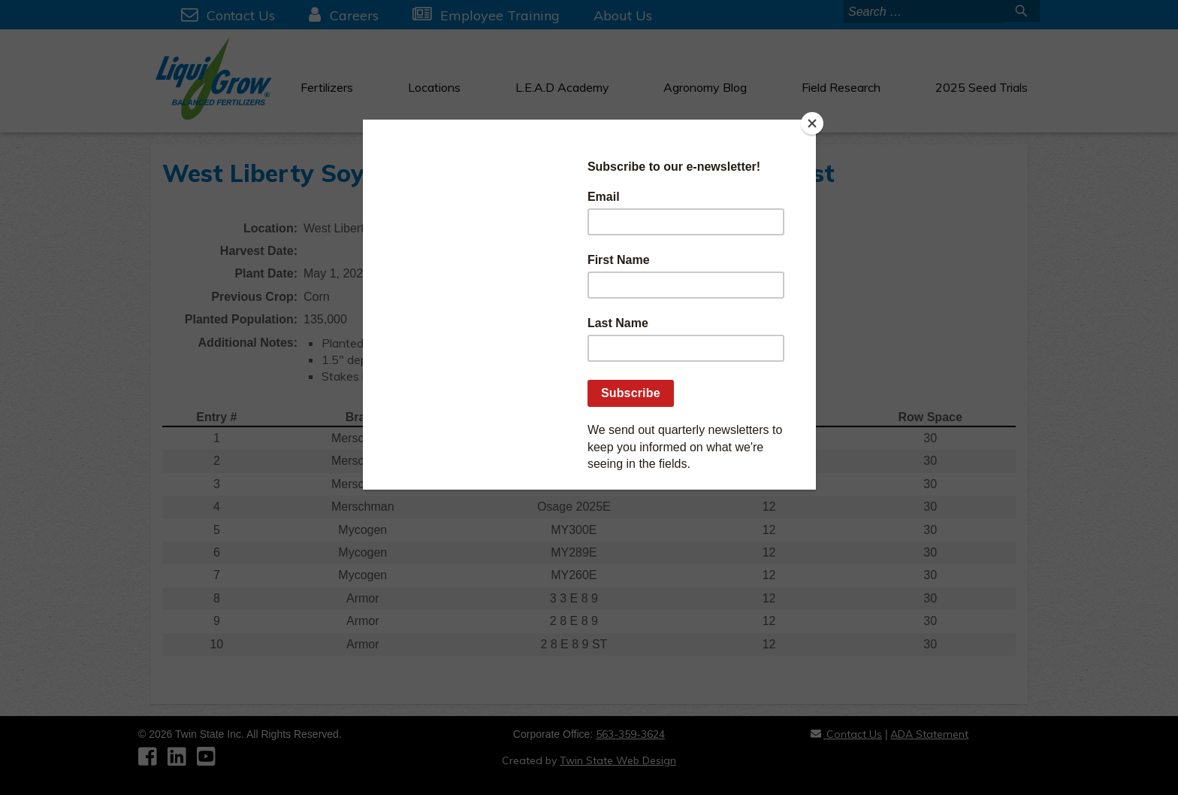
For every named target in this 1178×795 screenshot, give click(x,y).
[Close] (812, 123)
